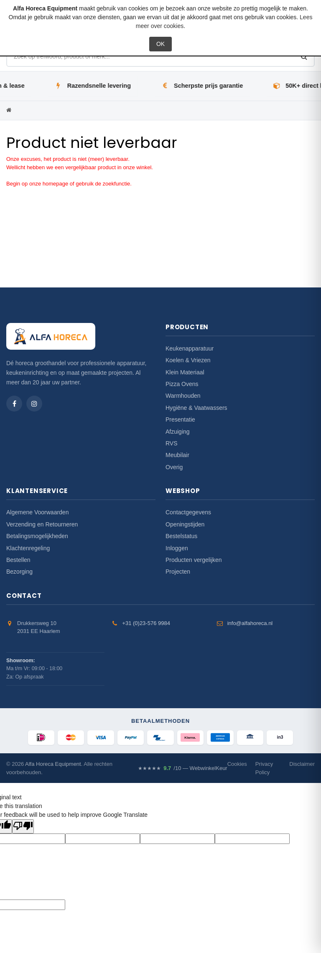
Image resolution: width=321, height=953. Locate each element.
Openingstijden (185, 524)
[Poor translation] (23, 827)
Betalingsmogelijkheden (37, 536)
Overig (174, 467)
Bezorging (19, 571)
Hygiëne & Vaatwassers (196, 407)
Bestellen (18, 560)
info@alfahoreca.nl (250, 623)
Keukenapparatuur (190, 348)
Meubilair (177, 455)
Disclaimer (302, 764)
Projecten (178, 571)
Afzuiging (178, 431)
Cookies (237, 764)
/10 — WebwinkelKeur (182, 768)
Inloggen (177, 548)
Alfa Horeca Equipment (53, 764)
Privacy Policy (264, 768)
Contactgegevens (188, 512)
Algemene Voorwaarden (37, 512)
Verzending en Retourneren (42, 524)
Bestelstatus (181, 536)
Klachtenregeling (28, 548)
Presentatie (180, 419)
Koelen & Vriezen (188, 360)
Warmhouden (183, 395)
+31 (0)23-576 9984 (146, 623)
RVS (172, 443)
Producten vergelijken (194, 560)
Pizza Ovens (182, 384)
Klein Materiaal (185, 372)
